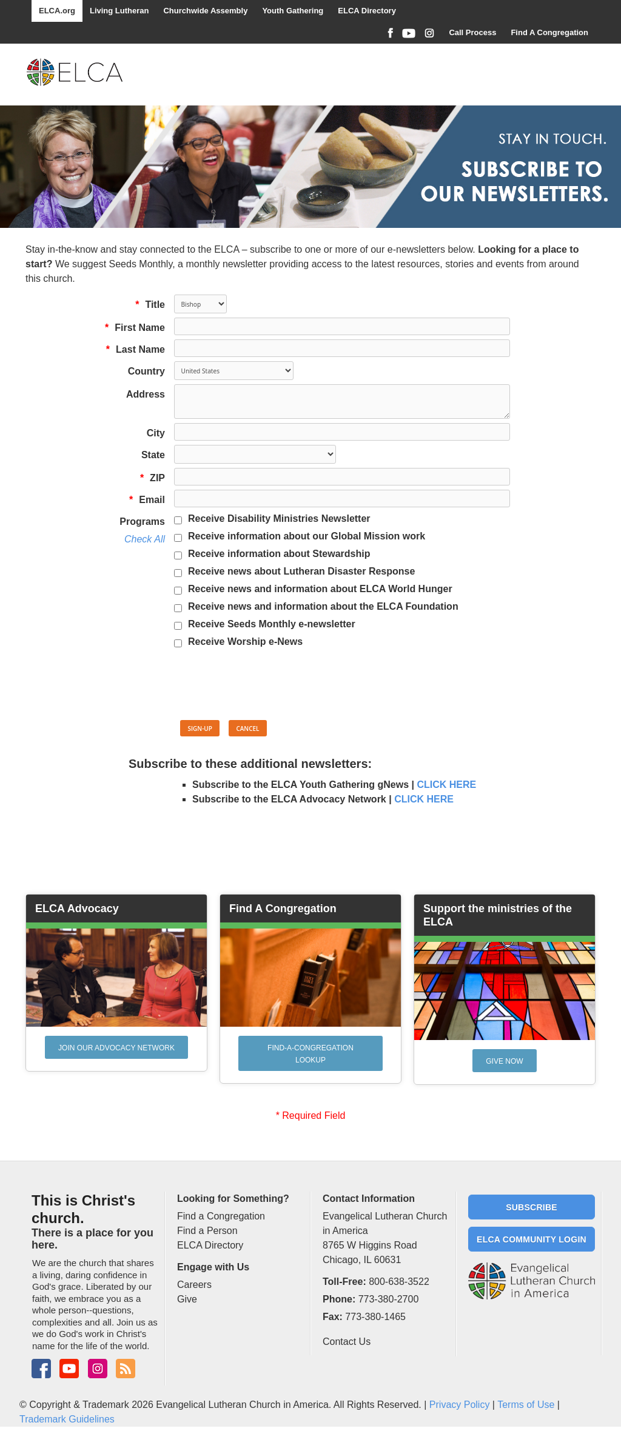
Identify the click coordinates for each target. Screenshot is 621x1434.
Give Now (504, 1061)
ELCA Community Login (531, 1239)
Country (146, 371)
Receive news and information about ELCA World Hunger (320, 589)
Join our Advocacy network (116, 1048)
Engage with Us (213, 1267)
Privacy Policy (459, 1404)
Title (147, 304)
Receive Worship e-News (245, 641)
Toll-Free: (344, 1281)
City (156, 433)
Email (144, 500)
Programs (142, 521)
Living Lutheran (119, 10)
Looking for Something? (233, 1198)
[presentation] (266, 686)
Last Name (132, 349)
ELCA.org (57, 10)
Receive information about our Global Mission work (306, 536)
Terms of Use (525, 1404)
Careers (194, 1284)
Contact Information (369, 1198)
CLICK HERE (446, 784)
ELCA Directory (367, 10)
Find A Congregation (549, 32)
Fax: (333, 1317)
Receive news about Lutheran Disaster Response (301, 571)
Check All (144, 539)
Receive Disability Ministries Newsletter (279, 518)
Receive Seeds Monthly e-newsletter (271, 624)
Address (145, 394)
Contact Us (347, 1341)
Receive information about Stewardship (279, 554)
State (153, 455)
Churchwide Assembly (205, 10)
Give (187, 1299)
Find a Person (207, 1231)
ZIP (149, 478)
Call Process (472, 32)
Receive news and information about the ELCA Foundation (323, 606)
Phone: (339, 1299)
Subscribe (531, 1207)
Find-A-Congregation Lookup (310, 1054)
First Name (132, 327)
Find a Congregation (221, 1216)
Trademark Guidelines (67, 1419)
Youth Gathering (292, 10)
